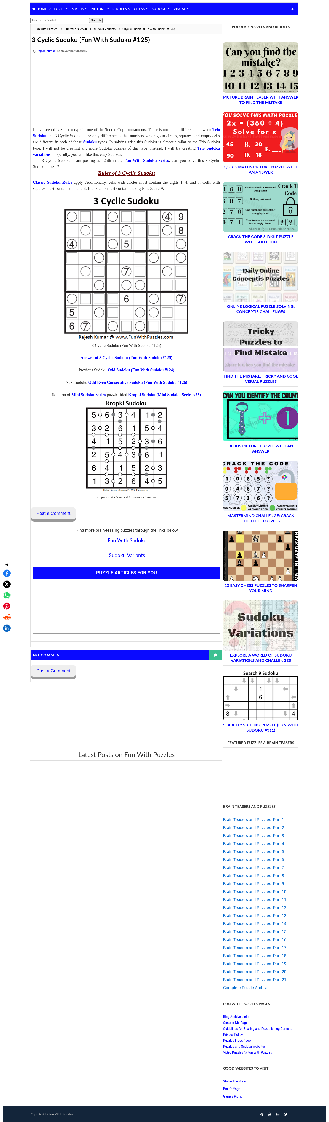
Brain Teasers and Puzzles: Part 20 (252, 971)
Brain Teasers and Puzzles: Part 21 (252, 979)
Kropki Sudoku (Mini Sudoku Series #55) (160, 395)
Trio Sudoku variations (99, 154)
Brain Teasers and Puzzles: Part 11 (252, 899)
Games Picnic (230, 1096)
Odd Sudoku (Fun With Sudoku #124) (137, 370)
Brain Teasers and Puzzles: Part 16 (252, 939)
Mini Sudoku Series (84, 395)
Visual (182, 9)
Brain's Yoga (229, 1089)
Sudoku (162, 9)
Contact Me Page (232, 1023)
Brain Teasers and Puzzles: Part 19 (252, 963)
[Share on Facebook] (5, 536)
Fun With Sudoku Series (148, 160)
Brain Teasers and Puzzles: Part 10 (252, 891)
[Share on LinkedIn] (5, 591)
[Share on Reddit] (5, 580)
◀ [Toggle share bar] (5, 528)
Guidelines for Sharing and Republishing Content (254, 1029)
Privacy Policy (230, 1034)
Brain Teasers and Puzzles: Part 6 (250, 859)
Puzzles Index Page (234, 1040)
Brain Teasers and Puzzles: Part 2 (250, 827)
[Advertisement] (122, 93)
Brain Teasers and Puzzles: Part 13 (252, 915)
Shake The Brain (231, 1081)
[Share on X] (5, 547)
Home (44, 9)
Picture (100, 9)
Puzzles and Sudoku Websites (241, 1046)
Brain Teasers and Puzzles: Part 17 (252, 947)
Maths (80, 9)
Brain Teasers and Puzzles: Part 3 (250, 835)
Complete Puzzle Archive (243, 987)
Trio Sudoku (62, 136)
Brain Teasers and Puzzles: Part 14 (252, 923)
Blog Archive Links (233, 1017)
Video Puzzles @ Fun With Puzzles (244, 1052)
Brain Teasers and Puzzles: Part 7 (250, 867)
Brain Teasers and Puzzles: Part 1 (250, 819)
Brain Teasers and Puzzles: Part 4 (250, 843)
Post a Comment (56, 513)
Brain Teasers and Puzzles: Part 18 (252, 955)
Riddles (122, 9)
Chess (142, 9)
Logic (62, 9)
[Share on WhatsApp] (5, 558)
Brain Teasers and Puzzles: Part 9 (250, 883)
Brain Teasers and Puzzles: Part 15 (252, 931)
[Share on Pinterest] (5, 569)
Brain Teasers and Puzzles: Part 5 (250, 851)
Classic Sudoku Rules (55, 182)
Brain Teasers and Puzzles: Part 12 (252, 907)
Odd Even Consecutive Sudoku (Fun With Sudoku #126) (133, 382)
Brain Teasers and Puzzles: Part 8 (250, 875)
